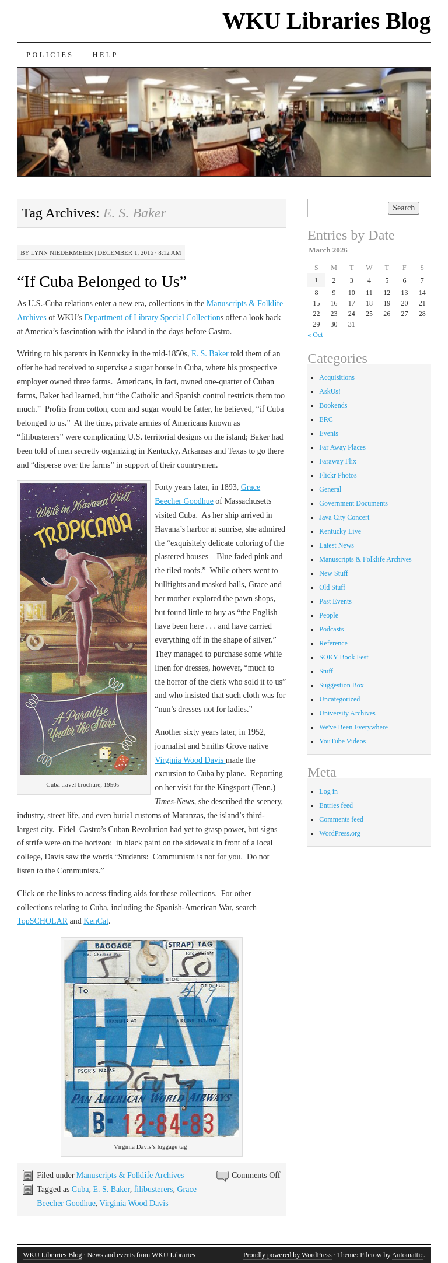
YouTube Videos (342, 741)
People (328, 615)
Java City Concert (344, 517)
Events (328, 433)
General (330, 489)
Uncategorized (339, 699)
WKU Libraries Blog (326, 21)
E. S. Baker (210, 353)
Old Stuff (332, 587)
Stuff (326, 671)
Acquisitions (337, 377)
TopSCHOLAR (42, 921)
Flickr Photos (337, 475)
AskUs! (330, 391)
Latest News (336, 545)
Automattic (408, 1255)
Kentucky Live (340, 531)
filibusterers (153, 1189)
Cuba (80, 1189)
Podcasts (331, 629)
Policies (50, 55)
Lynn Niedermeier (62, 252)
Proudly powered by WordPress (287, 1255)
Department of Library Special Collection (152, 317)
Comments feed (341, 819)
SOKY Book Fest (343, 657)
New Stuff (333, 573)
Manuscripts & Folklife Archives (130, 1175)
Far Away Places (342, 447)
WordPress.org (339, 833)
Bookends (333, 405)
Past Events (335, 601)
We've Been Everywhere (353, 727)
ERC (325, 419)
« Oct (315, 335)
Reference (333, 643)
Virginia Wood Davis (190, 760)
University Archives (347, 713)
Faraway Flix (337, 461)
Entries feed (336, 805)
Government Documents (353, 503)
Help (105, 55)
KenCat (95, 921)
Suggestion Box (341, 685)
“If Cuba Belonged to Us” (102, 281)
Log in (328, 791)
